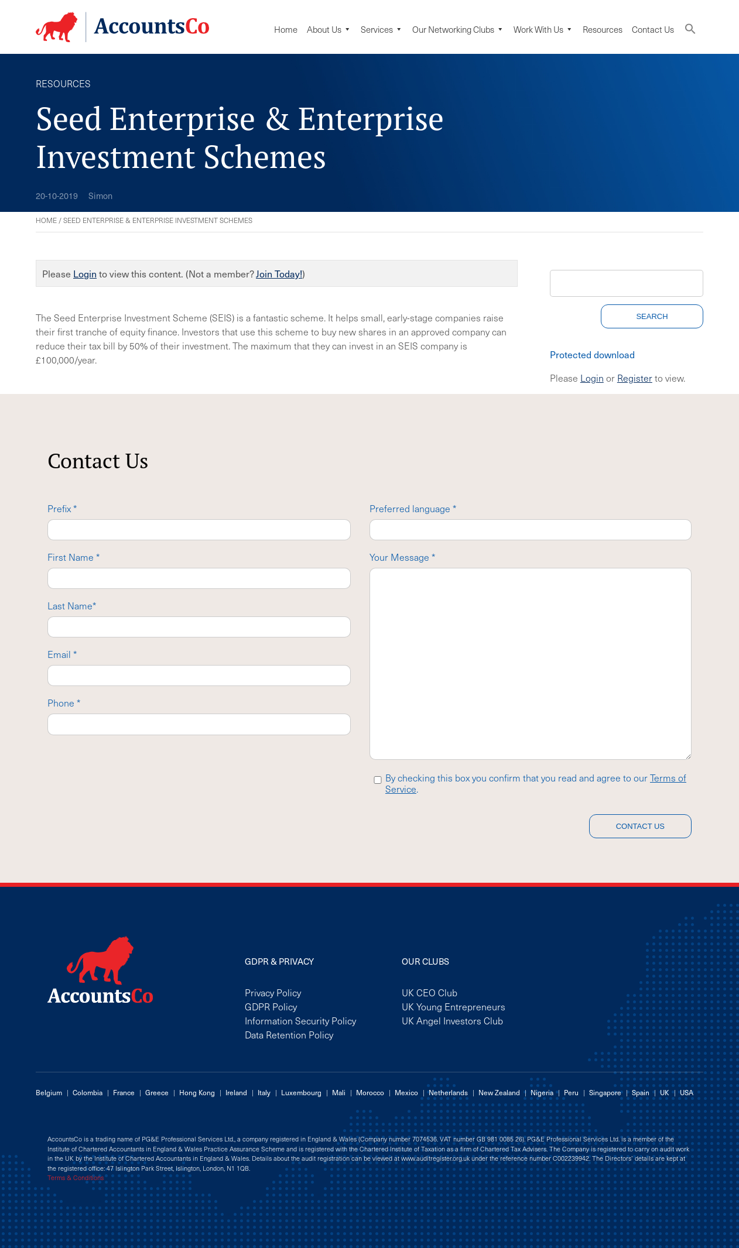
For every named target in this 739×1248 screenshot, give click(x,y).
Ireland (236, 1092)
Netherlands (448, 1092)
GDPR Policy (271, 1006)
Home (285, 29)
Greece (157, 1092)
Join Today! (279, 273)
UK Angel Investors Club (452, 1020)
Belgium (49, 1092)
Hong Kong (197, 1092)
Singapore (605, 1092)
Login (85, 273)
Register (634, 378)
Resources (602, 29)
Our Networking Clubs (458, 29)
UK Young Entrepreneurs (453, 1006)
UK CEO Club (429, 992)
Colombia (87, 1092)
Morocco (370, 1092)
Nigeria (542, 1092)
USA (686, 1092)
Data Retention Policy (289, 1034)
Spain (640, 1092)
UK (664, 1092)
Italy (264, 1092)
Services (382, 29)
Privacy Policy (273, 992)
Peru (571, 1092)
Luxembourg (301, 1092)
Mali (338, 1092)
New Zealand (499, 1092)
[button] (690, 31)
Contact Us (653, 29)
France (124, 1092)
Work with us (543, 29)
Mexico (406, 1092)
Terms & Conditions (75, 1177)
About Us (329, 29)
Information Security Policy (300, 1020)
